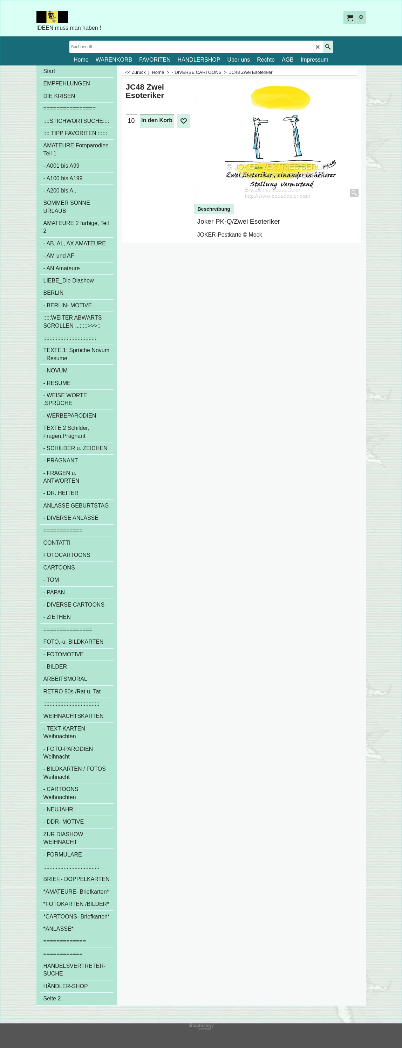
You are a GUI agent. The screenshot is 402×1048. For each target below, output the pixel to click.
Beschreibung (214, 209)
